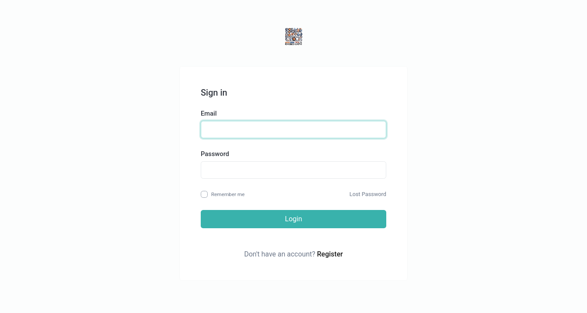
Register (330, 254)
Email (209, 113)
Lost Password (367, 194)
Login (293, 219)
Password (215, 154)
